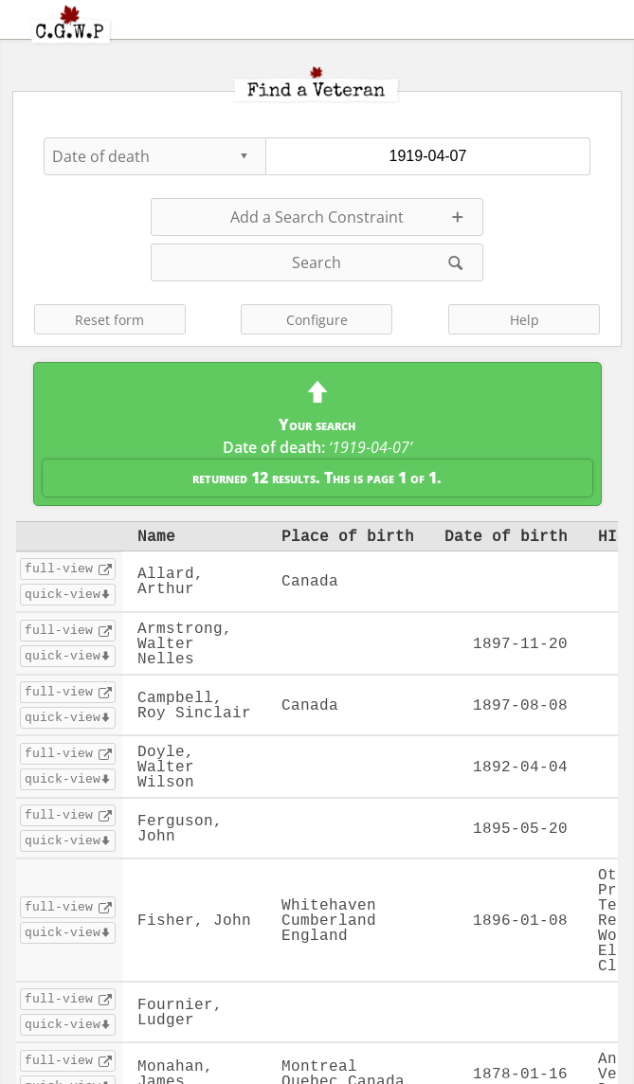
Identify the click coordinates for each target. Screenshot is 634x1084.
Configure (317, 320)
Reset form (109, 320)
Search (316, 262)
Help (524, 320)
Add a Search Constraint (317, 217)
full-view (59, 568)
